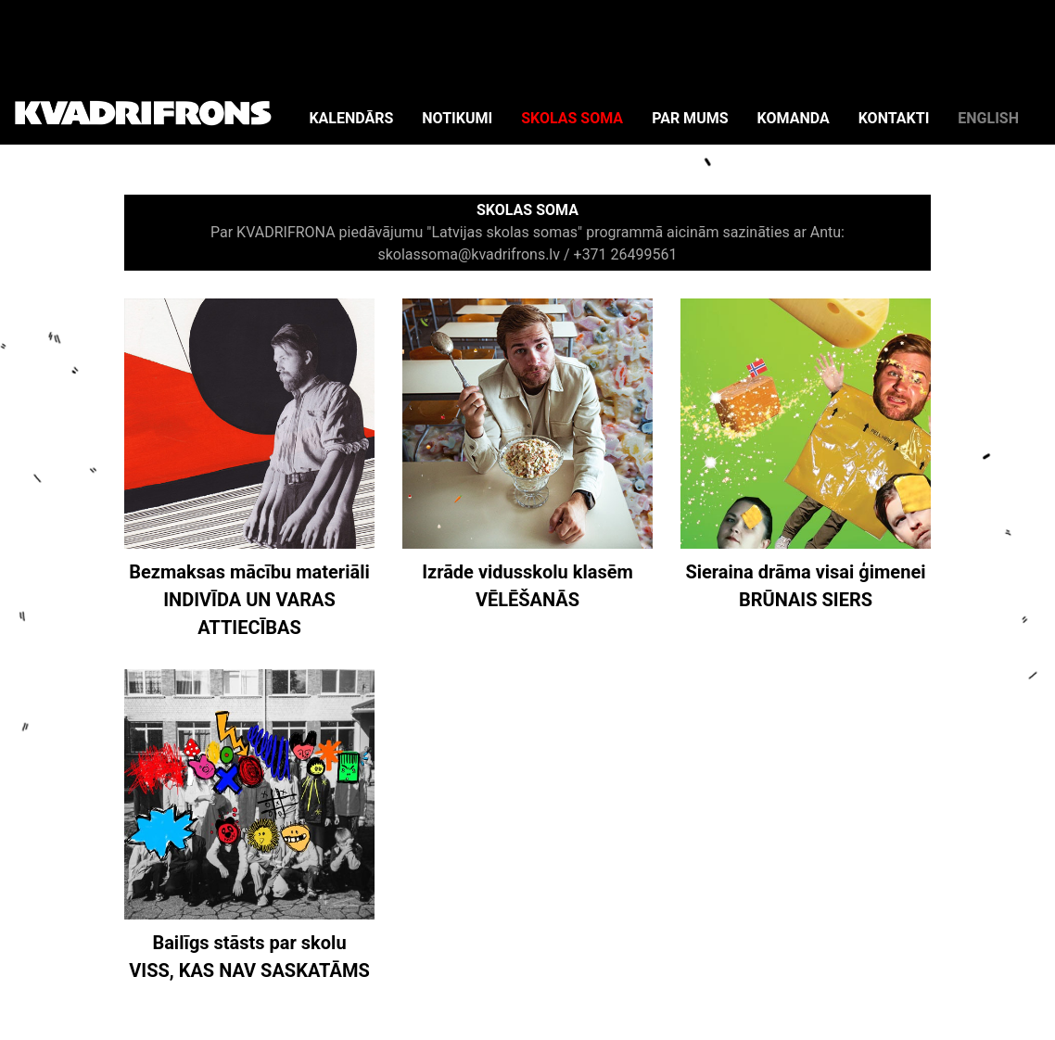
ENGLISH (988, 118)
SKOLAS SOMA (572, 118)
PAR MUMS (690, 118)
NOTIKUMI (457, 118)
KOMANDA (793, 118)
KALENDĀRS (351, 118)
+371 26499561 (626, 254)
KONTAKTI (894, 118)
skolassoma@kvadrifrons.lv (468, 254)
